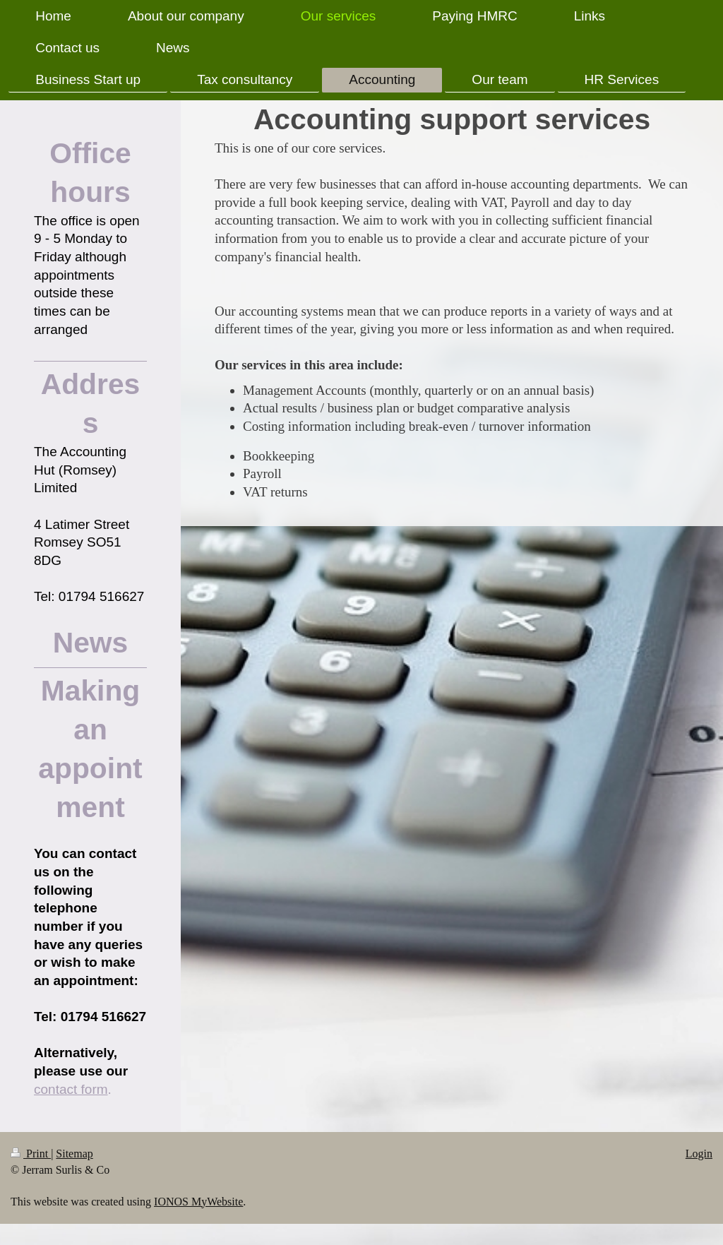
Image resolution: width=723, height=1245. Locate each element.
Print (31, 1154)
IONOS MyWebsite (198, 1202)
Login (699, 1154)
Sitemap (74, 1154)
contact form (71, 1089)
